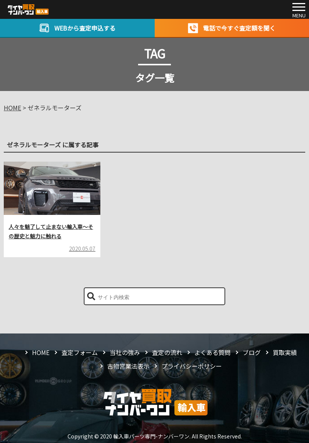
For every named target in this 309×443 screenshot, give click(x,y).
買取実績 (285, 352)
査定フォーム (79, 352)
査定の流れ (167, 352)
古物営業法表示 (128, 365)
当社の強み (125, 352)
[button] (91, 296)
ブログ (252, 352)
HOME (40, 352)
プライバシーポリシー (191, 365)
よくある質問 (212, 352)
